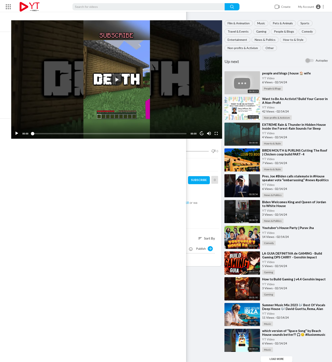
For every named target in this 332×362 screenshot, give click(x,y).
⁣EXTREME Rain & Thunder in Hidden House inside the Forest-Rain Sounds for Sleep (296, 126)
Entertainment (240, 39)
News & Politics (267, 39)
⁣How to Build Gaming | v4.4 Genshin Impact (296, 279)
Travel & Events (240, 31)
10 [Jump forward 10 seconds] (204, 129)
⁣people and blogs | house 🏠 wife (289, 73)
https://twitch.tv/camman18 (177, 198)
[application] (122, 77)
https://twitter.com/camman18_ (143, 194)
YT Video (271, 78)
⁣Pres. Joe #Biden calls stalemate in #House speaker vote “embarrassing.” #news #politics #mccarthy (296, 180)
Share (72, 161)
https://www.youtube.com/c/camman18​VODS (133, 203)
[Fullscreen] (218, 129)
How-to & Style (296, 39)
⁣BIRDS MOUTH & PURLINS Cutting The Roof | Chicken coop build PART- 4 (293, 152)
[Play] (26, 129)
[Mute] (211, 129)
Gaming (264, 31)
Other (272, 48)
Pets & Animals (285, 23)
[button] (311, 7)
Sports (307, 23)
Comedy (309, 31)
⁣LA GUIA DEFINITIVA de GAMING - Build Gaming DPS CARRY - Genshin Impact (295, 255)
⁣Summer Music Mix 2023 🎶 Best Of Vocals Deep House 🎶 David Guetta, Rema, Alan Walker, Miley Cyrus (296, 308)
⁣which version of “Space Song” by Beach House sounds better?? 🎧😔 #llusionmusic (296, 332)
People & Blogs (287, 31)
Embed (171, 161)
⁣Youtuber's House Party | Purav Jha (290, 228)
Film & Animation (241, 23)
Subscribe (200, 176)
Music (264, 23)
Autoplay (322, 60)
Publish (207, 244)
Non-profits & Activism (245, 48)
